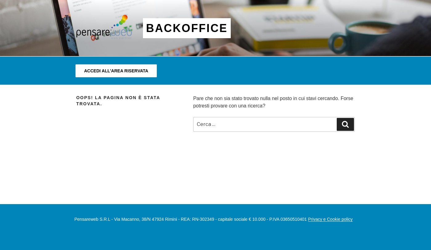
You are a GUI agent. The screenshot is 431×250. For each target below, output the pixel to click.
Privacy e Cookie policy (330, 219)
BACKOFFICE (187, 28)
